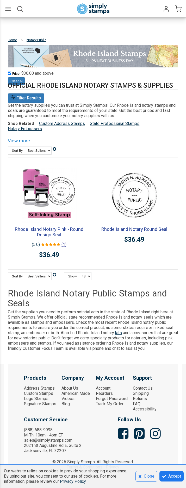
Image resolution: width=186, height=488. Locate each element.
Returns (140, 398)
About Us (69, 388)
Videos (68, 398)
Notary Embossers (25, 128)
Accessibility (145, 409)
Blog (65, 403)
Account (103, 388)
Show (72, 276)
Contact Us (143, 388)
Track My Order (109, 403)
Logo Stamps (36, 398)
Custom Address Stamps (62, 123)
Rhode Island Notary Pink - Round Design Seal (49, 231)
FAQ (136, 403)
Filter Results (26, 98)
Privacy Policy (73, 481)
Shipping (141, 393)
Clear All (16, 81)
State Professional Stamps (114, 123)
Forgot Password (112, 398)
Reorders (104, 393)
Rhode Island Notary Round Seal (134, 229)
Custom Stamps (38, 393)
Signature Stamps (40, 403)
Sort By (17, 151)
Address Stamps (39, 388)
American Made (75, 393)
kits (118, 332)
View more (19, 140)
